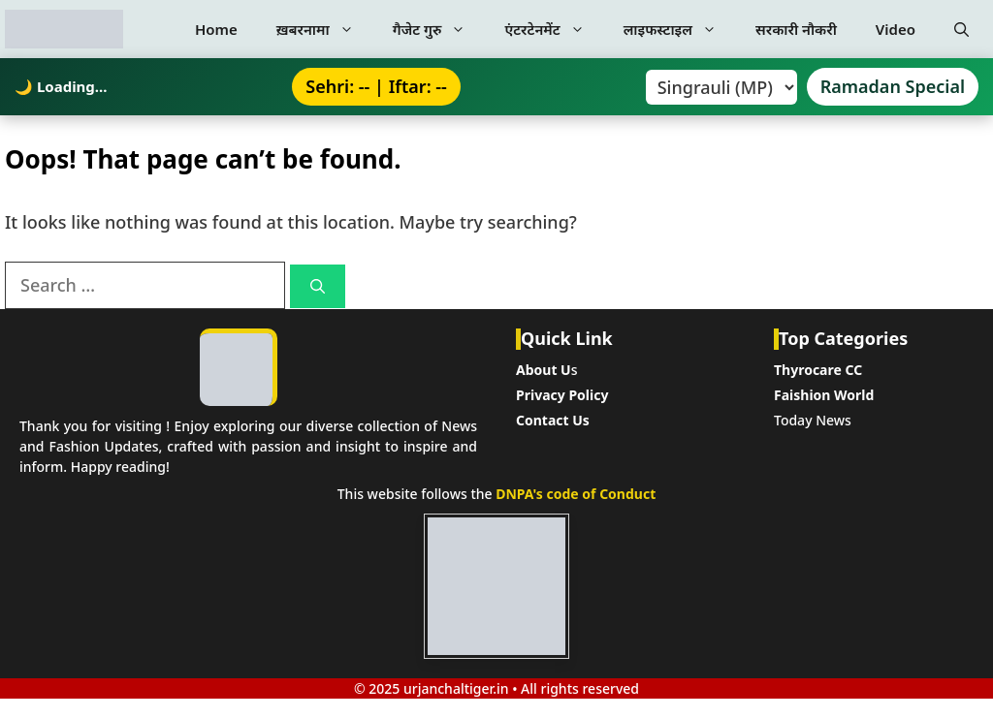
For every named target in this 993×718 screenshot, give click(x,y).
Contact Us (553, 420)
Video (895, 29)
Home (216, 29)
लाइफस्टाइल (680, 29)
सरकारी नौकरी (796, 29)
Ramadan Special (892, 86)
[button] (961, 29)
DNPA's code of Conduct (576, 493)
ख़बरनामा (324, 29)
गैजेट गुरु (439, 29)
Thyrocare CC (818, 369)
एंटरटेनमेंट (553, 29)
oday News (816, 420)
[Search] (317, 286)
